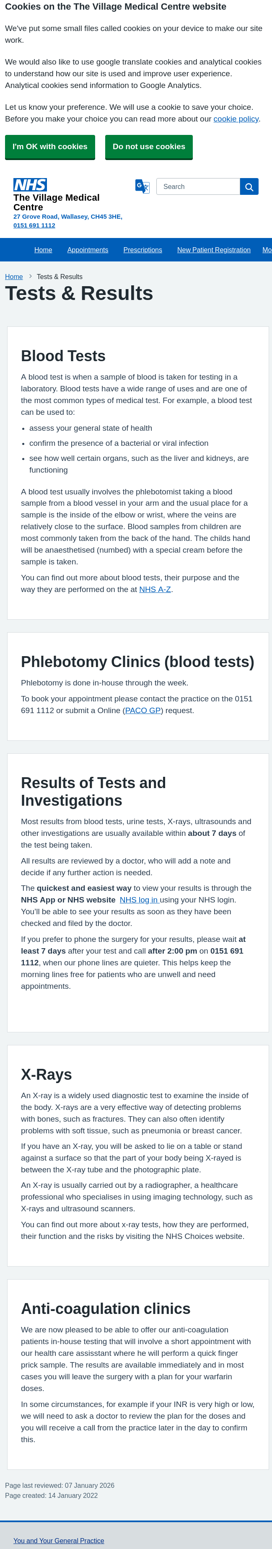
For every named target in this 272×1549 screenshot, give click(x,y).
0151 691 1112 (34, 225)
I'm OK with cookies (50, 146)
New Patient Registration (214, 249)
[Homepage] (72, 195)
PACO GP (143, 710)
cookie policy (236, 119)
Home (43, 249)
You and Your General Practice (58, 1540)
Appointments (88, 249)
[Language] (142, 186)
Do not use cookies (149, 146)
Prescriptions (143, 249)
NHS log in (140, 900)
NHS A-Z (155, 589)
